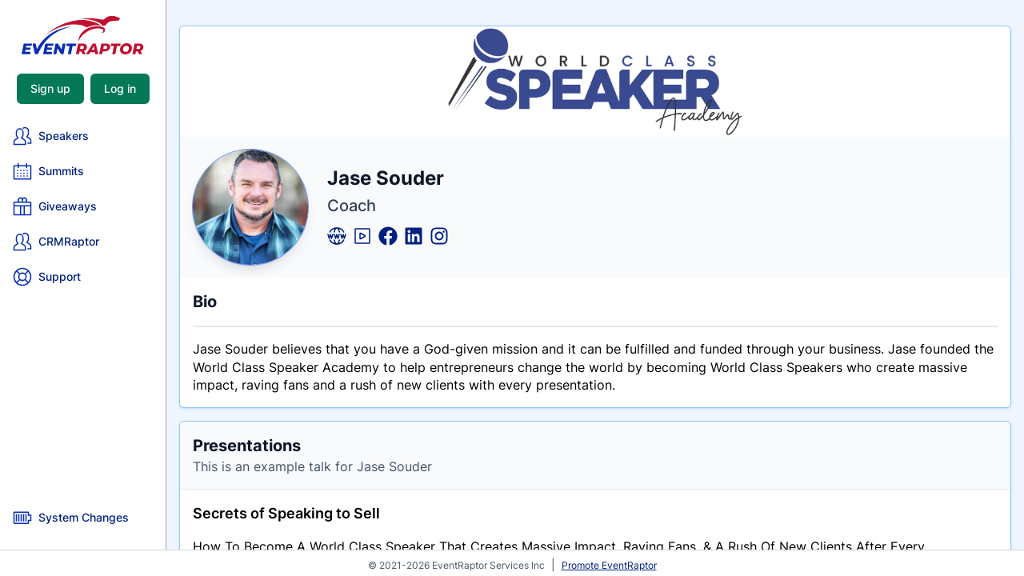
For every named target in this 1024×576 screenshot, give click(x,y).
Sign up (50, 88)
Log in (120, 88)
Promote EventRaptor (609, 565)
